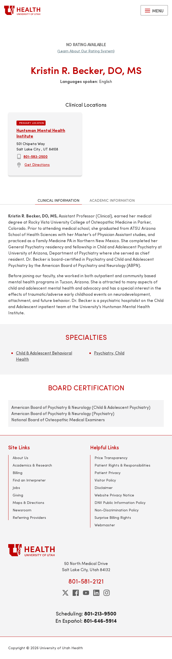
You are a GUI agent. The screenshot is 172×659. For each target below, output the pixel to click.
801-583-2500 (35, 156)
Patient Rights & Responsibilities (122, 465)
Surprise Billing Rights (112, 517)
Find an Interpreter (29, 480)
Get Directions (37, 164)
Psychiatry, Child (109, 353)
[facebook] (76, 593)
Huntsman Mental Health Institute (40, 133)
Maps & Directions (28, 502)
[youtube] (86, 593)
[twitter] (65, 593)
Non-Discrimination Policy (116, 510)
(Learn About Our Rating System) (86, 50)
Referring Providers (29, 517)
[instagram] (107, 593)
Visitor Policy (105, 480)
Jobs (16, 487)
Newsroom (22, 510)
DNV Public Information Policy (119, 502)
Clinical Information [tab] (58, 200)
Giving (18, 495)
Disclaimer (103, 487)
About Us (20, 457)
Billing (17, 472)
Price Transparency (110, 457)
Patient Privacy (107, 472)
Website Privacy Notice (114, 495)
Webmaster (104, 524)
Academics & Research (32, 465)
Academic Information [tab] (112, 200)
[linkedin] (96, 593)
